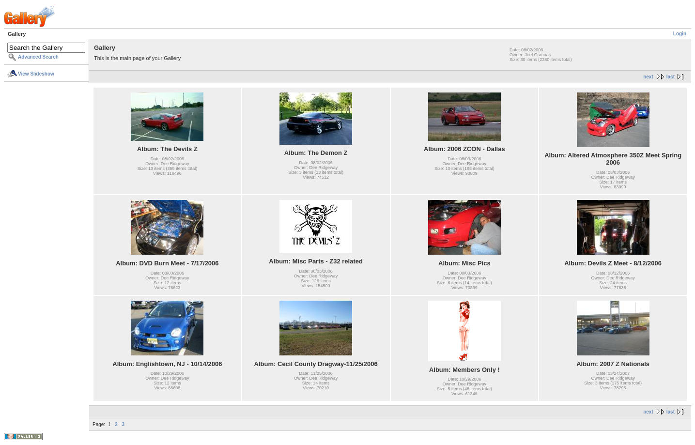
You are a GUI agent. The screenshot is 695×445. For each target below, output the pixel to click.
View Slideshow (36, 74)
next (648, 76)
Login (679, 33)
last (670, 76)
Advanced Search (38, 57)
